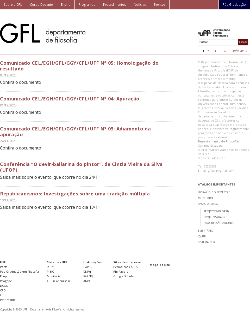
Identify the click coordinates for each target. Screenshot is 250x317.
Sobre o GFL (13, 4)
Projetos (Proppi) (216, 211)
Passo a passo (208, 204)
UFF (2, 262)
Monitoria (205, 198)
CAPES (87, 267)
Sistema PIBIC (207, 242)
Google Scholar (124, 276)
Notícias (140, 4)
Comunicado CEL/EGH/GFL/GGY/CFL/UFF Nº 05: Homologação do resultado (79, 66)
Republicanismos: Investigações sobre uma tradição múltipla (75, 193)
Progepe (6, 281)
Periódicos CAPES (125, 267)
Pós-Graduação (234, 4)
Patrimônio (8, 300)
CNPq (87, 271)
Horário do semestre (214, 192)
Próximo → (240, 51)
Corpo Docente (41, 4)
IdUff (201, 236)
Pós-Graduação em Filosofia (19, 271)
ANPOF (88, 281)
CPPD (4, 295)
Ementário (205, 230)
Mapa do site (160, 265)
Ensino (66, 4)
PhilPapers (120, 271)
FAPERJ (88, 276)
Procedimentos (114, 4)
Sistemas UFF (57, 262)
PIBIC (50, 271)
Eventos (159, 4)
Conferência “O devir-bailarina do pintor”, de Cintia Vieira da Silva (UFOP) (81, 167)
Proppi (4, 276)
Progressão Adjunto (219, 223)
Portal (4, 267)
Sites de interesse (127, 262)
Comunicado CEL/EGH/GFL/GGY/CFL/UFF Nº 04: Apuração (70, 98)
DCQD (4, 286)
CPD (3, 290)
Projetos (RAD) (213, 217)
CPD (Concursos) (58, 281)
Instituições (92, 262)
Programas (87, 4)
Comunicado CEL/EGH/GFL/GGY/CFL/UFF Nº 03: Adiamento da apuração (75, 131)
